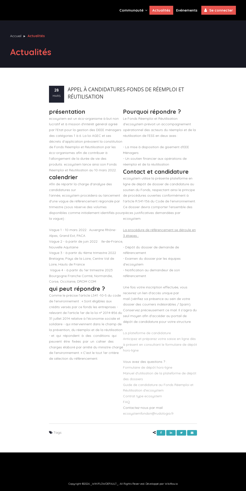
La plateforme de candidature (147, 333)
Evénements (186, 10)
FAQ (126, 402)
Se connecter (218, 10)
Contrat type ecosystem (142, 396)
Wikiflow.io (171, 483)
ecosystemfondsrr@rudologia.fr (148, 413)
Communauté (133, 10)
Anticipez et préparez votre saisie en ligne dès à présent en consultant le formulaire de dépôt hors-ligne (160, 344)
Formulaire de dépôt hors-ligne (147, 367)
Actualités (161, 10)
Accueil (15, 36)
